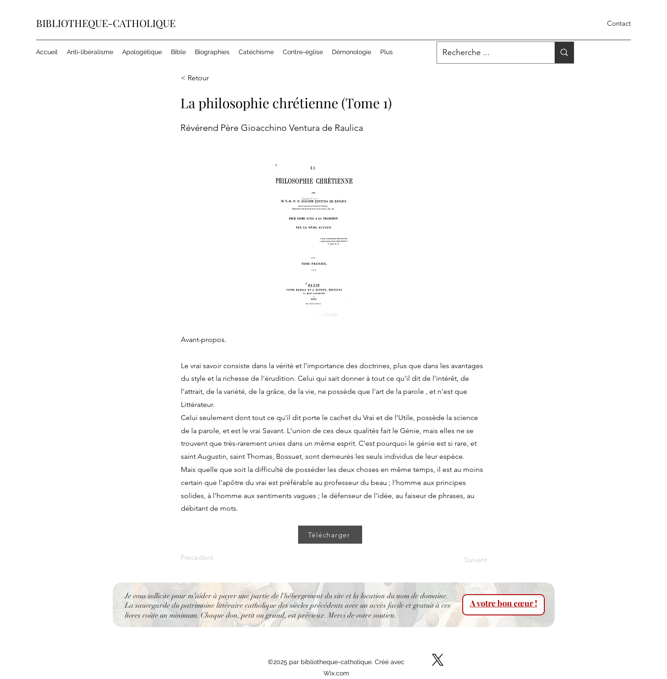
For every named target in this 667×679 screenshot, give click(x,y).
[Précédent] (210, 558)
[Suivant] (464, 560)
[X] (437, 659)
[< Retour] (210, 78)
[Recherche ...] (489, 53)
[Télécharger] (330, 535)
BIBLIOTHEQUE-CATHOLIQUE (105, 23)
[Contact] (619, 23)
